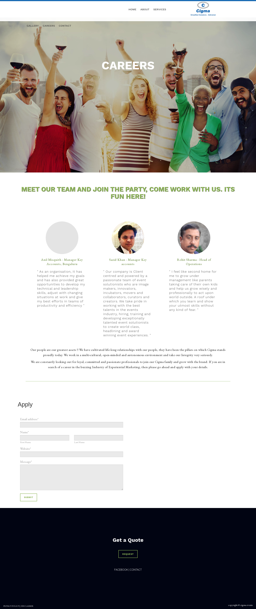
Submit (28, 497)
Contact (136, 569)
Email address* (29, 419)
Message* (26, 462)
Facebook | (121, 569)
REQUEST (128, 554)
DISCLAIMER (27, 606)
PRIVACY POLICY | (11, 606)
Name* (24, 432)
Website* (25, 448)
